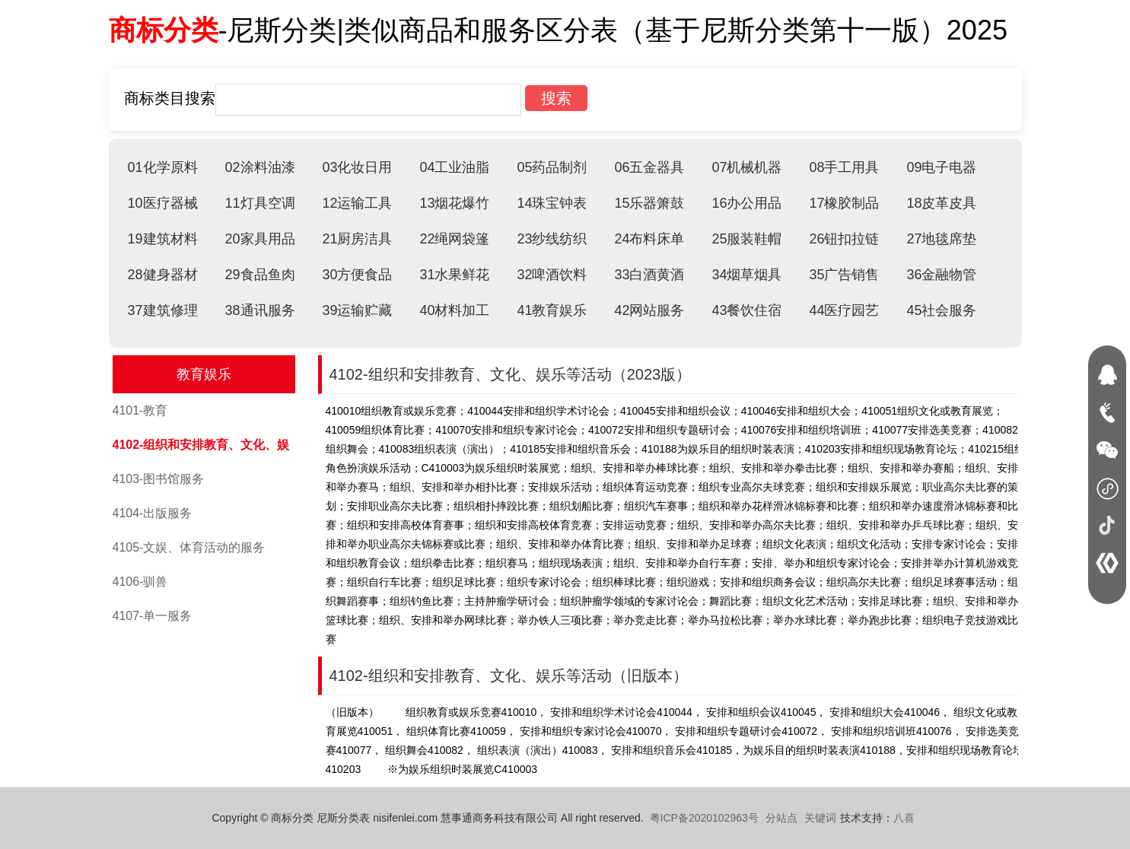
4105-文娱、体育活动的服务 (189, 547)
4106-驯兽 (140, 581)
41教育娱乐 (552, 310)
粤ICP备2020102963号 (704, 818)
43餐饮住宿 (746, 310)
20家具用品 (259, 238)
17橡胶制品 (844, 203)
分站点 (781, 818)
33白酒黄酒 (649, 274)
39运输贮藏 (357, 310)
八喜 (904, 818)
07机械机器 (746, 167)
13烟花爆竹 (454, 203)
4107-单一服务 (153, 615)
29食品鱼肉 (259, 274)
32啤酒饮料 (552, 274)
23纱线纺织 (552, 238)
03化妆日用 (357, 167)
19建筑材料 (163, 238)
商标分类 (163, 30)
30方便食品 (357, 274)
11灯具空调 (259, 203)
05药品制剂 (552, 167)
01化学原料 (163, 167)
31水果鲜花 (454, 274)
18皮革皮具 (941, 203)
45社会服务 (941, 310)
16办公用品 (746, 203)
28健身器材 (163, 274)
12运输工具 (357, 203)
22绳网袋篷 (454, 238)
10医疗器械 (163, 203)
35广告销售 (844, 274)
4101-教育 (140, 410)
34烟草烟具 (746, 274)
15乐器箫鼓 (649, 203)
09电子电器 (941, 167)
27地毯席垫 (941, 238)
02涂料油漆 (259, 167)
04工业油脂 (454, 167)
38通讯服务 (259, 310)
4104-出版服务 (153, 513)
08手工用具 (844, 167)
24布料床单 (649, 238)
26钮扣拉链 (844, 238)
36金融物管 (941, 274)
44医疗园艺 (844, 310)
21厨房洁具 (357, 238)
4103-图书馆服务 (159, 478)
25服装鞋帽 (746, 238)
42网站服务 (649, 310)
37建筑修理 (163, 310)
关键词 (820, 818)
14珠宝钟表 (552, 203)
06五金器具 (649, 167)
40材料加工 (454, 310)
